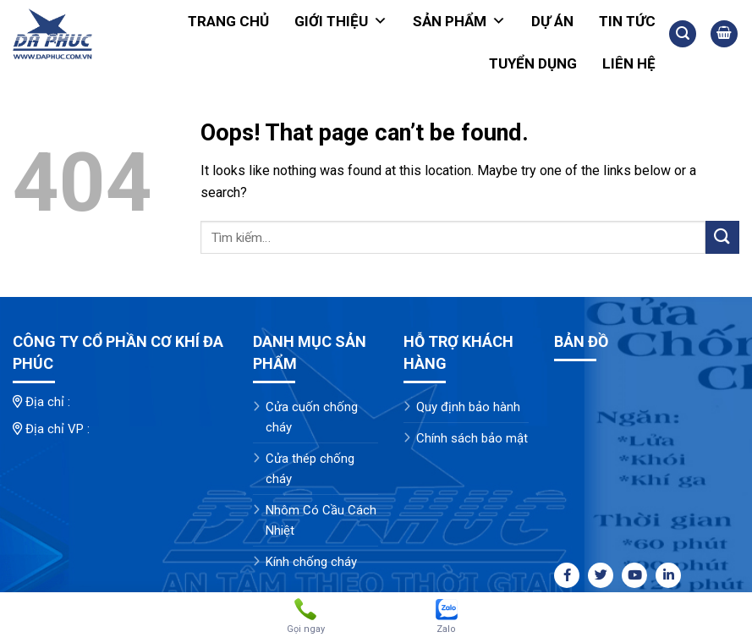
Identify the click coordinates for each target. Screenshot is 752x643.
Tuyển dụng (533, 63)
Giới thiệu (340, 21)
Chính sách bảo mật (472, 438)
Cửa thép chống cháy (310, 468)
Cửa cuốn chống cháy (312, 417)
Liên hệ (629, 63)
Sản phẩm (459, 21)
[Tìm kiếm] (682, 34)
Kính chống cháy (311, 561)
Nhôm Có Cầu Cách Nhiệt (321, 520)
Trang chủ (228, 21)
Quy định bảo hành (468, 407)
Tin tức (627, 21)
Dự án (552, 21)
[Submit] (722, 237)
